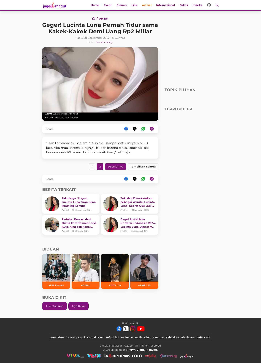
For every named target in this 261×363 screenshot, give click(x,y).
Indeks (197, 5)
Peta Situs (58, 337)
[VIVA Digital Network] (143, 349)
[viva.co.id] (75, 356)
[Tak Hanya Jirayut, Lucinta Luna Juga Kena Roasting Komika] (71, 204)
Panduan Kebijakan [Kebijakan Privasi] (166, 337)
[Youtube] (141, 328)
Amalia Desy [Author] (104, 42)
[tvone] (122, 356)
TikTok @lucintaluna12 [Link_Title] (66, 117)
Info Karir (203, 337)
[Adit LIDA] (115, 271)
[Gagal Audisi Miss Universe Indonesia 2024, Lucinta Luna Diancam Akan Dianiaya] (129, 225)
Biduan (122, 5)
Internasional (166, 5)
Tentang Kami (75, 337)
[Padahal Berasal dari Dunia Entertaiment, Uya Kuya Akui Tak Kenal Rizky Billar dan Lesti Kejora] (71, 225)
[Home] (95, 18)
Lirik (135, 5)
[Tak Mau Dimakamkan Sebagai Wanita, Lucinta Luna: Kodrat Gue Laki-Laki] (129, 204)
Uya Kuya (78, 306)
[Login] (209, 5)
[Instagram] (132, 328)
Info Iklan (112, 337)
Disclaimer (188, 337)
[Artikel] (104, 18)
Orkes (184, 5)
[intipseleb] (168, 356)
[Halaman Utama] (55, 5)
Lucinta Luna (54, 306)
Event (108, 5)
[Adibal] (86, 271)
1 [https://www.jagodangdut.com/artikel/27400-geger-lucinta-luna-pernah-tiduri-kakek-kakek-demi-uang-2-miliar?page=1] (91, 166)
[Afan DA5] (144, 271)
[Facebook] (119, 328)
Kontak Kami (96, 337)
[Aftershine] (56, 271)
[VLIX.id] (94, 356)
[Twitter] (126, 328)
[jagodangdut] (187, 356)
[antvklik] (150, 356)
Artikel (147, 5)
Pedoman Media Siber (136, 337)
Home (95, 5)
